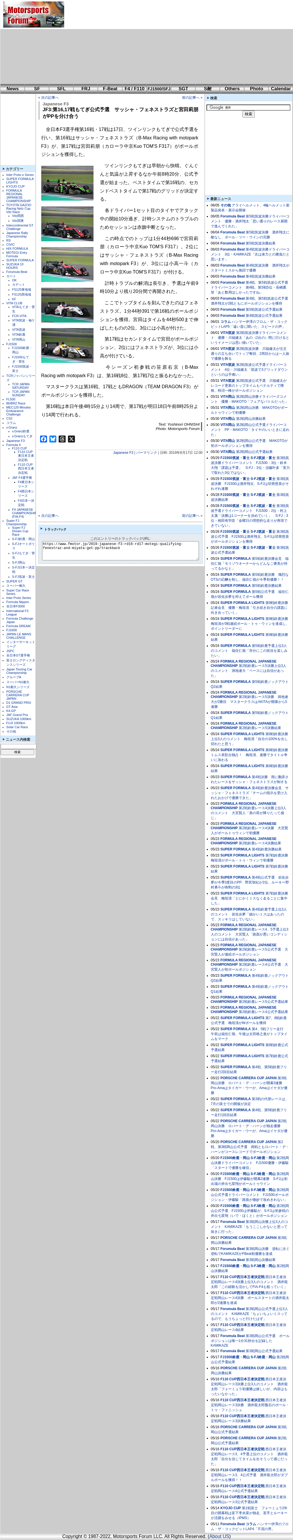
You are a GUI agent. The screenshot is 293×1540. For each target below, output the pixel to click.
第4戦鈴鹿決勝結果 (267, 849)
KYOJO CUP (15, 186)
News (13, 88)
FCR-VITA (19, 316)
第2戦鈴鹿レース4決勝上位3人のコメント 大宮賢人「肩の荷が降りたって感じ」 (249, 813)
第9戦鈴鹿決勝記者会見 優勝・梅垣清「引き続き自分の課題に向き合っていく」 (249, 608)
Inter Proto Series (18, 598)
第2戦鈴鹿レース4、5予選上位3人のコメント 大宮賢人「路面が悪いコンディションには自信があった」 (249, 934)
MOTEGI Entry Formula (16, 254)
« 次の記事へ (48, 98)
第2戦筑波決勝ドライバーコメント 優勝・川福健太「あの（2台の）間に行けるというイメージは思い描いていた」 (250, 338)
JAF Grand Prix (17, 715)
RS (8, 240)
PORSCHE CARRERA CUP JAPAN (17, 695)
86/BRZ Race (16, 403)
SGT (183, 88)
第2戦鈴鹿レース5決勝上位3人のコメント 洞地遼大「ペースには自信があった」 (249, 671)
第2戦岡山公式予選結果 (254, 452)
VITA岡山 (19, 339)
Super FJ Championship (16, 522)
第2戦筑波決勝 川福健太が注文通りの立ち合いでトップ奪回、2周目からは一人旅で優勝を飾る (250, 354)
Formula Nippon (17, 602)
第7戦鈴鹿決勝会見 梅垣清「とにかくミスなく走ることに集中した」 (249, 898)
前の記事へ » (192, 98)
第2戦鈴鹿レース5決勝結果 (260, 728)
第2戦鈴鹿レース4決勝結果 (260, 843)
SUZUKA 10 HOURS (15, 265)
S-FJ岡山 (18, 562)
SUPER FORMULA (20, 260)
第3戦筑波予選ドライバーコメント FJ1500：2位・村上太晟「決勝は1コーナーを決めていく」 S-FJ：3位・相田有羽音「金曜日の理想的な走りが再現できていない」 (250, 516)
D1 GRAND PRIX (18, 702)
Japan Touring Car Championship (19, 671)
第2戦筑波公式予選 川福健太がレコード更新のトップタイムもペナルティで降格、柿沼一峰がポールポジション (249, 386)
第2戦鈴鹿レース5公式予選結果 (263, 1002)
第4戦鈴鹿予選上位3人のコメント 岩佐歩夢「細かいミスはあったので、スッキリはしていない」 (249, 914)
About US (219, 1536)
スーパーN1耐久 (18, 682)
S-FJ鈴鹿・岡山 (23, 539)
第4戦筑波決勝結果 (261, 276)
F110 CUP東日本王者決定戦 (26, 456)
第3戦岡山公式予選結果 (264, 1351)
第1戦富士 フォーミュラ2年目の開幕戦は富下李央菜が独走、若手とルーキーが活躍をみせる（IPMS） (249, 1513)
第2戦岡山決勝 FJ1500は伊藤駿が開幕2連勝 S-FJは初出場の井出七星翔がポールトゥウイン (250, 1179)
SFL (61, 88)
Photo (256, 88)
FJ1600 (11, 630)
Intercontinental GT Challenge (19, 227)
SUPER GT (14, 581)
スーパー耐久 (16, 585)
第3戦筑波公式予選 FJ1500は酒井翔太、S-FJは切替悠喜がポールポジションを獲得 (250, 537)
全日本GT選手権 (18, 655)
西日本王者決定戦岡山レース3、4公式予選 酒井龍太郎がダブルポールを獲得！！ (249, 1475)
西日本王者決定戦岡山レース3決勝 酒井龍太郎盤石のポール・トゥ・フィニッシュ (250, 1405)
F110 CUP (19, 448)
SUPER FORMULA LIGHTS (242, 603)
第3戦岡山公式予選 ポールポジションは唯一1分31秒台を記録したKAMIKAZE (250, 1341)
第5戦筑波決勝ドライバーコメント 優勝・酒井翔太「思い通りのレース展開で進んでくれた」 (250, 221)
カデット (18, 284)
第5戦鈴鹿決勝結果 (267, 586)
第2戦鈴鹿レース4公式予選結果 (263, 1012)
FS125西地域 (21, 294)
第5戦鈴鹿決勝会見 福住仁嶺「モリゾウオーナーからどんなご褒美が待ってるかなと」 (250, 564)
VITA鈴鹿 (19, 334)
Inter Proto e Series (20, 175)
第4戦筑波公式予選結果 (264, 316)
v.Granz (11, 427)
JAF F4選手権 (22, 477)
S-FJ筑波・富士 (23, 576)
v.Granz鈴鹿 (21, 431)
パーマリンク (146, 453)
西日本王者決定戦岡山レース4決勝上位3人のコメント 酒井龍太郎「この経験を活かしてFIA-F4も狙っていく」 (249, 1282)
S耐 (208, 88)
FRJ (85, 88)
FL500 (10, 399)
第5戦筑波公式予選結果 (264, 309)
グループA (13, 677)
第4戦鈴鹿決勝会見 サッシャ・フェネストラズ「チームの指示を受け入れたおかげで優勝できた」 (250, 793)
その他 (11, 731)
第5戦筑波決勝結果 (261, 243)
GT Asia (12, 706)
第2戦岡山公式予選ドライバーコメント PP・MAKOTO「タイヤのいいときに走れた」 (250, 430)
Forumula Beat (16, 272)
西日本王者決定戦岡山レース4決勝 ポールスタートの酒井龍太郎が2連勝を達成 (250, 1298)
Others (232, 88)
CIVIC (10, 244)
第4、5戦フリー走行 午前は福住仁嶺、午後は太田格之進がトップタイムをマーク (249, 1034)
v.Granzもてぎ (22, 436)
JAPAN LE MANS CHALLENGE (18, 635)
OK (14, 280)
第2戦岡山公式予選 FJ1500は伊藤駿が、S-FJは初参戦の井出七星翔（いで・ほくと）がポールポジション (250, 1211)
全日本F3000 (15, 606)
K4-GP (11, 711)
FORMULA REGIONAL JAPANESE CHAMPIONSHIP (18, 196)
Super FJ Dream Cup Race (20, 531)
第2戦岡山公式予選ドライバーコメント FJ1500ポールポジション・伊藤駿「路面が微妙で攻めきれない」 (250, 1195)
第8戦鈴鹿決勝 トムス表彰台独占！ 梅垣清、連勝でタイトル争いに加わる (251, 755)
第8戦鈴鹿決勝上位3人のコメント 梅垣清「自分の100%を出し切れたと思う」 (249, 739)
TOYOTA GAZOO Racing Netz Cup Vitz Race (18, 208)
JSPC (10, 651)
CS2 (9, 418)
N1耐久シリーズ (18, 687)
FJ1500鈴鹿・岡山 (235, 1158)
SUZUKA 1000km (18, 719)
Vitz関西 (18, 215)
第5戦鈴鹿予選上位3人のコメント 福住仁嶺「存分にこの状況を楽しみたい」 (249, 651)
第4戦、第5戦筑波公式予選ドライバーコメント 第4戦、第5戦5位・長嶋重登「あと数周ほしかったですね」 (249, 287)
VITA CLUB (14, 303)
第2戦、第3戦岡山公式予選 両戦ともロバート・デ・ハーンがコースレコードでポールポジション (250, 1147)
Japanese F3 (15, 440)
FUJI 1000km (15, 723)
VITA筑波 (19, 329)
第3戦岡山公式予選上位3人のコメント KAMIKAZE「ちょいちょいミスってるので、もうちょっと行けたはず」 (249, 1314)
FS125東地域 (21, 289)
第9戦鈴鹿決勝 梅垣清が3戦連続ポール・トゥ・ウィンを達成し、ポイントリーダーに (251, 624)
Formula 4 (13, 445)
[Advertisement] (146, 42)
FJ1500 (11, 344)
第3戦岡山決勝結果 (261, 1260)
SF (37, 88)
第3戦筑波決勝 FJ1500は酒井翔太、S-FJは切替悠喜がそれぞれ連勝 (250, 484)
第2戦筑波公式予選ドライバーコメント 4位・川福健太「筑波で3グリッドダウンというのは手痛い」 (249, 370)
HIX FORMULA (17, 248)
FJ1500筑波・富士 (235, 458)
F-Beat (110, 88)
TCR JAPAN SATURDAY (21, 385)
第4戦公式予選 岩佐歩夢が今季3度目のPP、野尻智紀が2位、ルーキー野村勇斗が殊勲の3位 (250, 882)
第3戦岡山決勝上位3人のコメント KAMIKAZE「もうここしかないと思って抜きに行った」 (249, 1227)
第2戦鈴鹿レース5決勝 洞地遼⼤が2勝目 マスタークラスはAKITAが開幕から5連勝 (249, 702)
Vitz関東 (18, 220)
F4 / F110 (134, 88)
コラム (11, 422)
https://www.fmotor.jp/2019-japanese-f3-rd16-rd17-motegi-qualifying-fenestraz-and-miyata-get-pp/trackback (125, 550)
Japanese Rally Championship (17, 234)
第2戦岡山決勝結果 (251, 419)
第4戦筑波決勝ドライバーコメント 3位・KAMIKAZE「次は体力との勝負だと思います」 (250, 254)
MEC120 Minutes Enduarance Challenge (18, 411)
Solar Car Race (17, 727)
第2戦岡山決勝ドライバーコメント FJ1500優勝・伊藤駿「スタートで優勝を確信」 (250, 1163)
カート (11, 276)
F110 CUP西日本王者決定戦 (26, 468)
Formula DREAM (18, 626)
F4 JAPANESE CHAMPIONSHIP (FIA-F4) (24, 513)
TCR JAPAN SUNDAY (21, 393)
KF (14, 299)
